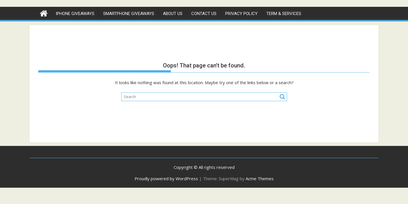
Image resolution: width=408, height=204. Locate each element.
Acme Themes (260, 178)
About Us (172, 13)
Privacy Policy (241, 13)
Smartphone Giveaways (128, 13)
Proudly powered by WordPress (166, 178)
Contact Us (203, 13)
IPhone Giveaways (75, 13)
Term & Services (283, 13)
